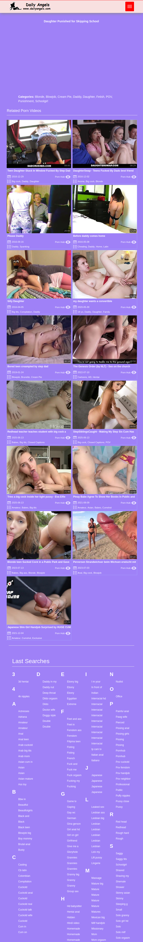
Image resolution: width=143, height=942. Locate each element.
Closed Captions (36, 442)
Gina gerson (73, 823)
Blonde (39, 96)
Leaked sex (97, 806)
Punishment (26, 101)
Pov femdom (123, 767)
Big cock (16, 181)
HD (90, 377)
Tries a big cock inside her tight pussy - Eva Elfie (36, 496)
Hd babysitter (74, 906)
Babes (15, 442)
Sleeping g (122, 904)
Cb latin (22, 870)
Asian (90, 507)
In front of (96, 687)
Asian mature (25, 778)
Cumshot (107, 507)
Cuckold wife (25, 915)
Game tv (71, 801)
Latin (105, 246)
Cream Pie (65, 96)
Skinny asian (123, 892)
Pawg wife (121, 716)
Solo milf (120, 932)
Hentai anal (73, 911)
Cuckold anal (25, 892)
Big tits (15, 312)
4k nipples (23, 696)
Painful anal (122, 711)
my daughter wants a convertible (92, 301)
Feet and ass (74, 718)
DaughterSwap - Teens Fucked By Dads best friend (103, 170)
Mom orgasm (98, 939)
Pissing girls (122, 733)
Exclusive (37, 638)
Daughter (89, 96)
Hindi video (73, 923)
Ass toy (22, 784)
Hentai (96, 377)
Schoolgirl (41, 101)
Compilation (26, 312)
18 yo (80, 312)
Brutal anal (24, 844)
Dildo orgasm (50, 698)
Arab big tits (24, 750)
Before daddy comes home (89, 236)
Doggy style (49, 715)
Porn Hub (62, 177)
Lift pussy (96, 857)
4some (81, 181)
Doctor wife (49, 709)
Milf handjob (98, 923)
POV (109, 96)
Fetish (100, 96)
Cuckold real (25, 904)
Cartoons (82, 377)
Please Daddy (15, 236)
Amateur (16, 507)
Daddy (77, 96)
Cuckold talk (25, 909)
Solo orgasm (123, 937)
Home (99, 246)
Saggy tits (121, 859)
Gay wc (71, 812)
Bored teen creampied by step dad (27, 366)
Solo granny (122, 915)
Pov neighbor (123, 778)
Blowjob (51, 96)
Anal (80, 573)
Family (106, 312)
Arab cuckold (25, 745)
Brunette (25, 377)
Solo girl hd (122, 920)
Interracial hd (98, 698)
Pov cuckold (122, 761)
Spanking (24, 246)
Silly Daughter (15, 301)
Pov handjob (123, 773)
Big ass (23, 573)
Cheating (82, 246)
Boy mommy (25, 838)
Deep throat (49, 692)
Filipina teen (73, 741)
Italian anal (97, 754)
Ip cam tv (96, 749)
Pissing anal (122, 728)
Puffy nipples (123, 795)
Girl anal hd (73, 829)
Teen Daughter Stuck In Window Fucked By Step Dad (38, 170)
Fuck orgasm (74, 775)
